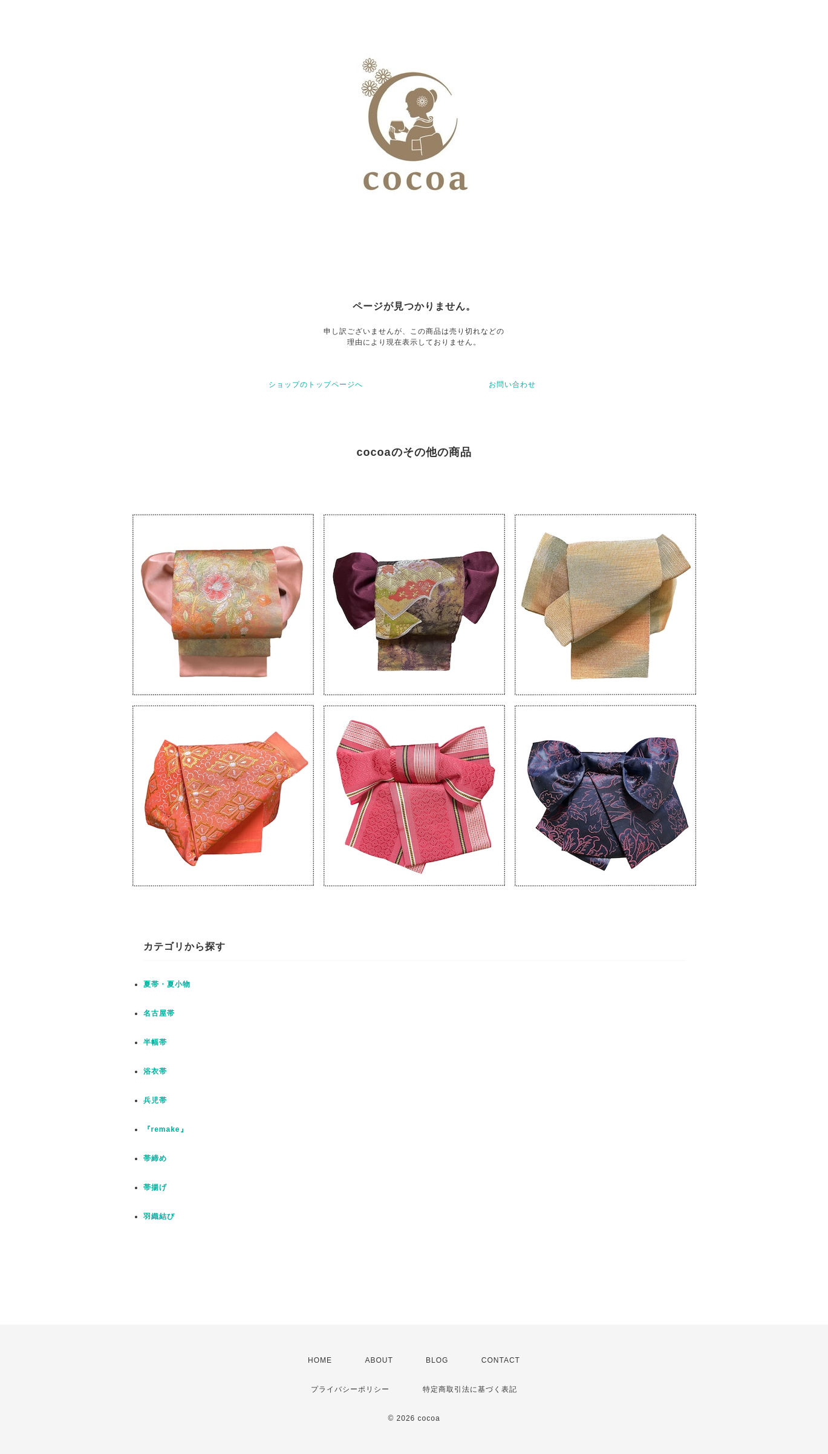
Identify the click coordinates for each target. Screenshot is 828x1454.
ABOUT (379, 1360)
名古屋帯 (159, 1013)
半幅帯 (155, 1042)
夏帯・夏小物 (167, 984)
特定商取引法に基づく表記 (470, 1389)
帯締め (155, 1158)
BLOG (437, 1360)
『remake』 (165, 1129)
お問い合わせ (512, 384)
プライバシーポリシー (350, 1389)
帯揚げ (155, 1187)
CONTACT (500, 1360)
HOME (320, 1360)
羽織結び (159, 1216)
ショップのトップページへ (316, 384)
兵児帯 (155, 1100)
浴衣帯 (155, 1071)
